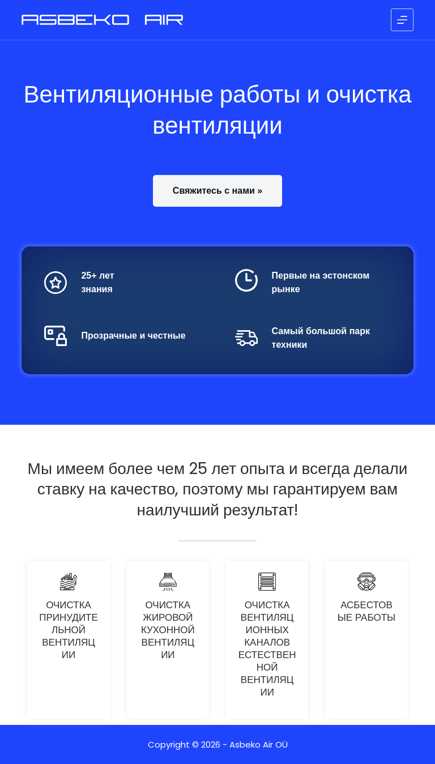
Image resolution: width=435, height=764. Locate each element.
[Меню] (402, 19)
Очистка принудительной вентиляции (68, 630)
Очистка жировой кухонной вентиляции (168, 630)
